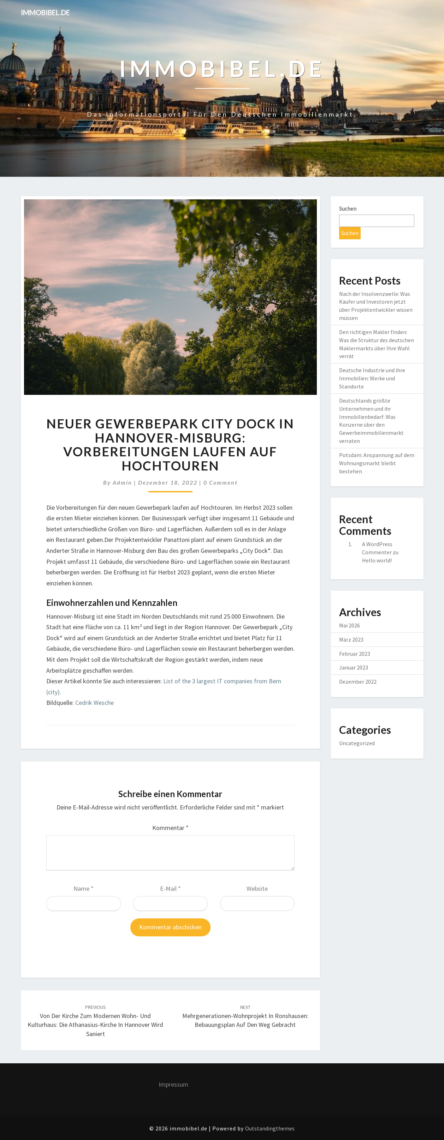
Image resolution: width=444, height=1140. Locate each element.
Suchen (347, 208)
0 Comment (220, 482)
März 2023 (351, 639)
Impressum (173, 1084)
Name (83, 888)
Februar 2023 (354, 653)
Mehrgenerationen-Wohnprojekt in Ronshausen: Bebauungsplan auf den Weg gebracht (245, 1016)
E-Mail (170, 888)
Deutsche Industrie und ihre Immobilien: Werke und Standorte (372, 378)
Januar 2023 (353, 667)
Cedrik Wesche (94, 702)
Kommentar (170, 828)
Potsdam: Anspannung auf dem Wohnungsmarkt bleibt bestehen (376, 463)
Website (257, 888)
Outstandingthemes (270, 1128)
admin (122, 482)
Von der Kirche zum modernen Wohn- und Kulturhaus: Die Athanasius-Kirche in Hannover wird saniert (95, 1021)
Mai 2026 (349, 625)
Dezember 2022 (358, 681)
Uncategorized (357, 743)
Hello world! (377, 560)
